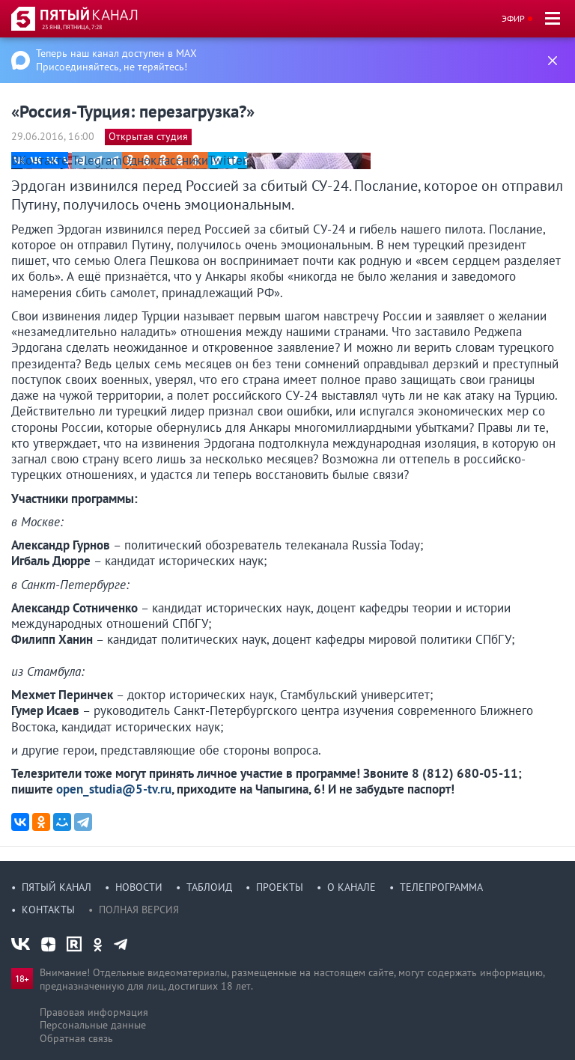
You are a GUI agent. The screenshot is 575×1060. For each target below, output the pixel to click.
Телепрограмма (441, 887)
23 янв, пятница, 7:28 (72, 27)
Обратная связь (76, 1038)
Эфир (513, 18)
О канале (351, 887)
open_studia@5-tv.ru (113, 789)
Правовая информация (94, 1012)
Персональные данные (93, 1025)
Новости (138, 887)
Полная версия (139, 909)
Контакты (48, 909)
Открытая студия (148, 136)
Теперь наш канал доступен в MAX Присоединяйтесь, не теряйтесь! (116, 59)
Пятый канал (56, 887)
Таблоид (209, 887)
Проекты (279, 887)
